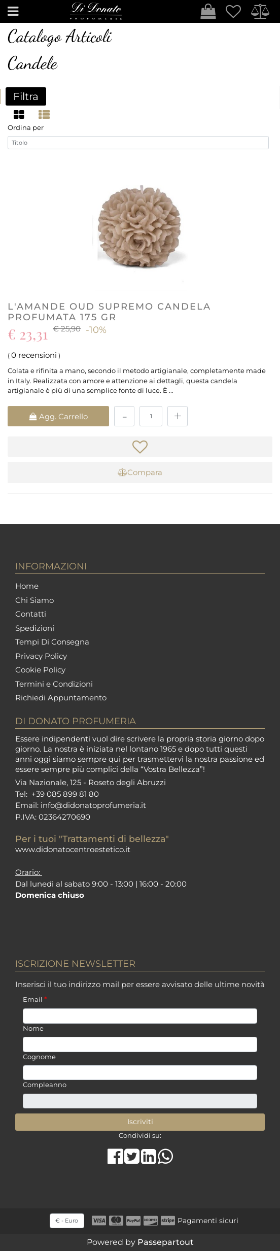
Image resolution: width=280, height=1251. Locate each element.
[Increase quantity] (177, 417)
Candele (32, 63)
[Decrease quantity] (124, 417)
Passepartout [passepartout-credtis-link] (165, 1242)
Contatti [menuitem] (30, 614)
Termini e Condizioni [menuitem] (54, 684)
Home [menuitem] (27, 586)
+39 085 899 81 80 (65, 794)
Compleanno (44, 1084)
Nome (33, 1028)
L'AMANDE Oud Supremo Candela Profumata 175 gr (109, 313)
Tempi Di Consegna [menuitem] (52, 642)
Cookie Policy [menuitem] (40, 669)
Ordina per (26, 129)
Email (35, 999)
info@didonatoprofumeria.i (92, 805)
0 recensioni (34, 356)
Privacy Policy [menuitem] (41, 656)
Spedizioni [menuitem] (34, 628)
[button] (140, 1122)
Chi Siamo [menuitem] (34, 600)
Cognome (39, 1057)
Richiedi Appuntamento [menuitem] (61, 697)
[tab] (20, 114)
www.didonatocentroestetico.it (72, 849)
